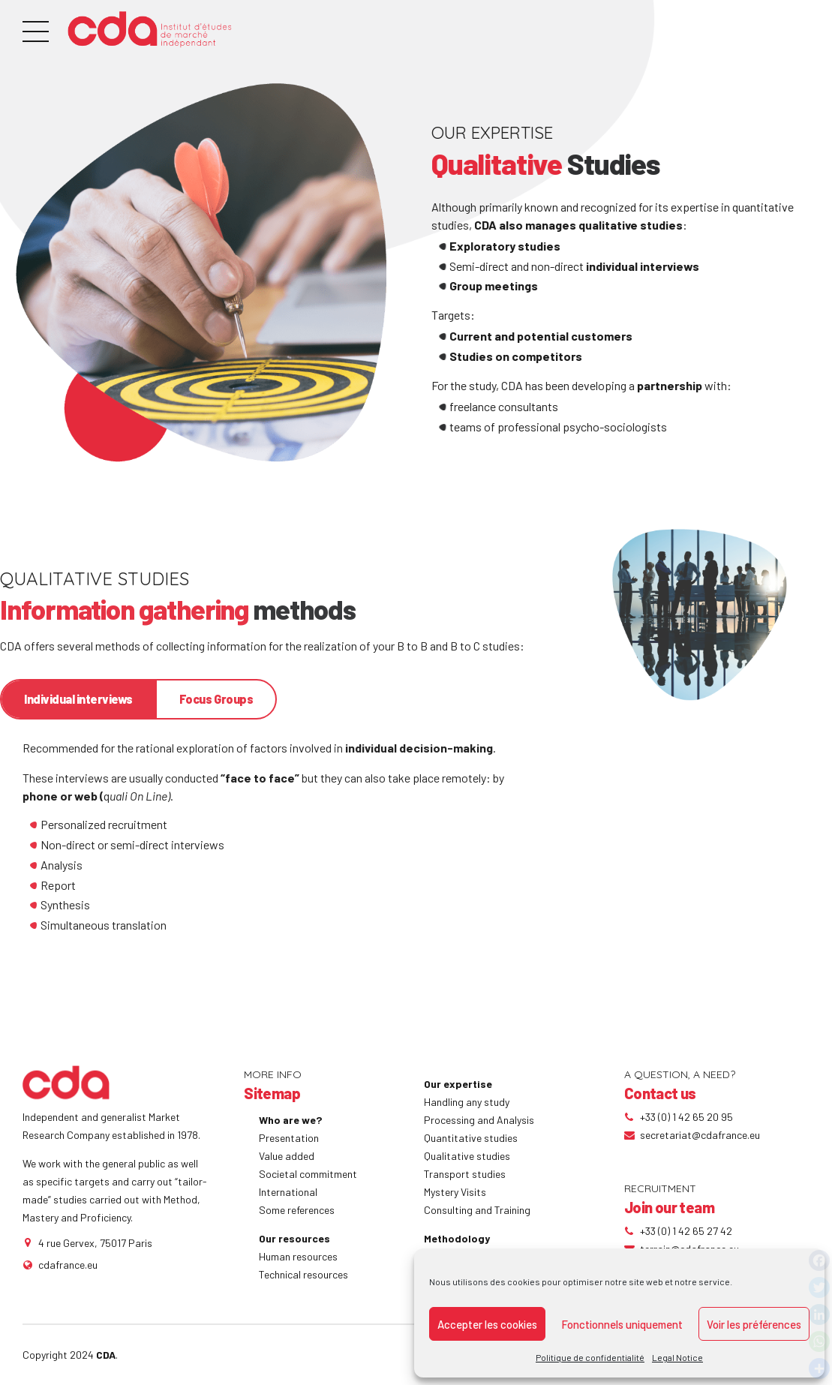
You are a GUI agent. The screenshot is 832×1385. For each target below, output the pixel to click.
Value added (286, 1155)
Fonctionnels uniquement (622, 1324)
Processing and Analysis (479, 1119)
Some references (297, 1209)
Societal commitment (308, 1173)
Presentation (289, 1137)
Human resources (298, 1256)
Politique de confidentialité (590, 1357)
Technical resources (303, 1274)
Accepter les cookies (487, 1324)
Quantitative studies (471, 1137)
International (288, 1191)
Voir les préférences (754, 1324)
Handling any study (466, 1101)
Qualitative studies (467, 1155)
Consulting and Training (477, 1209)
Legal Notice (677, 1357)
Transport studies (465, 1173)
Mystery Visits (455, 1191)
